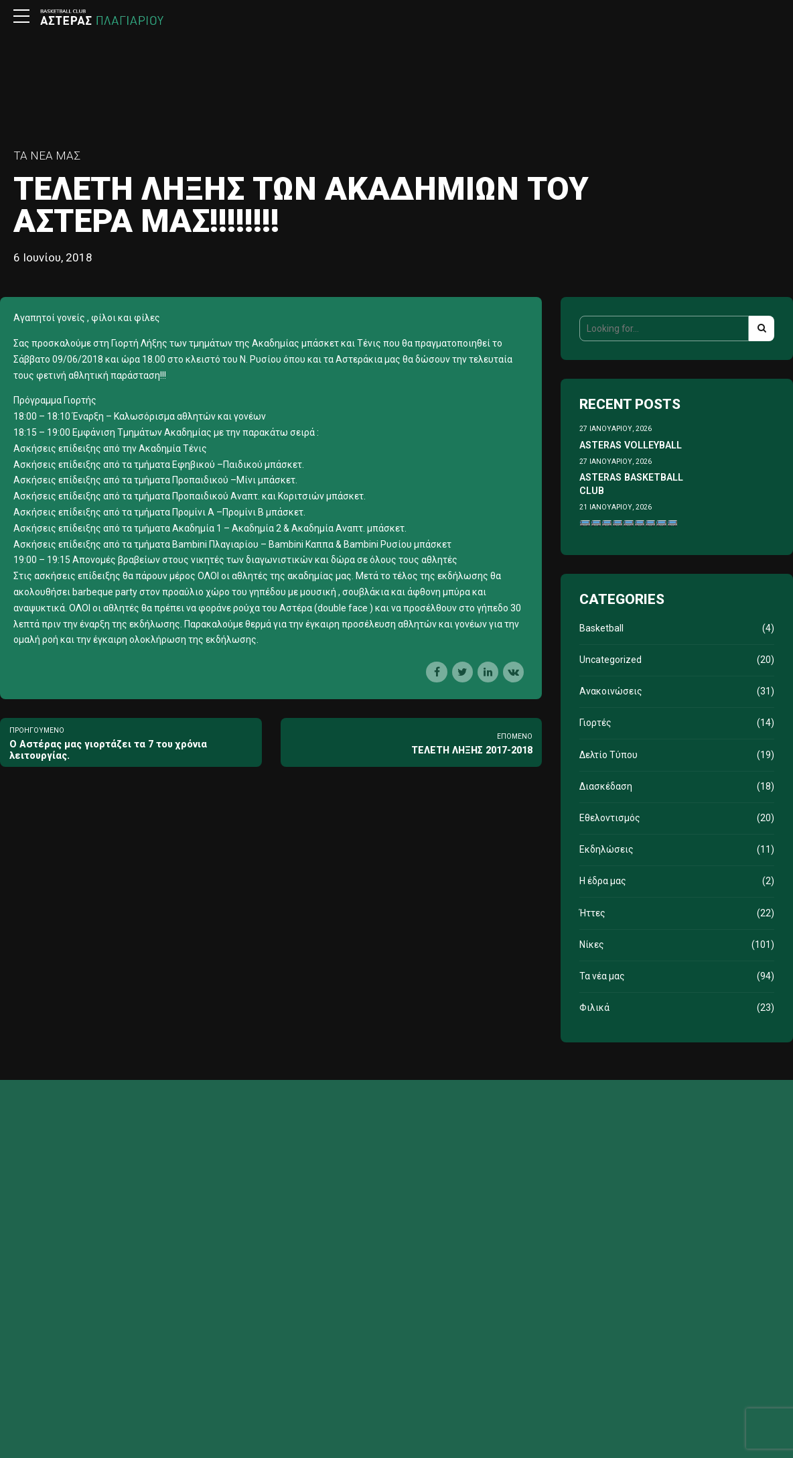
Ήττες (592, 913)
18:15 (25, 432)
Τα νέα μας (46, 155)
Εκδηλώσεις (606, 849)
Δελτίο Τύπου (608, 754)
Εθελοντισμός (609, 817)
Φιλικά (594, 1007)
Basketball (601, 628)
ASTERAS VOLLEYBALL (630, 445)
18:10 (58, 416)
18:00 (25, 416)
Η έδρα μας (602, 880)
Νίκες (591, 944)
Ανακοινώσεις (610, 691)
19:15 (58, 559)
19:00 (58, 432)
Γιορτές (595, 722)
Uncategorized (610, 659)
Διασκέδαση (605, 786)
